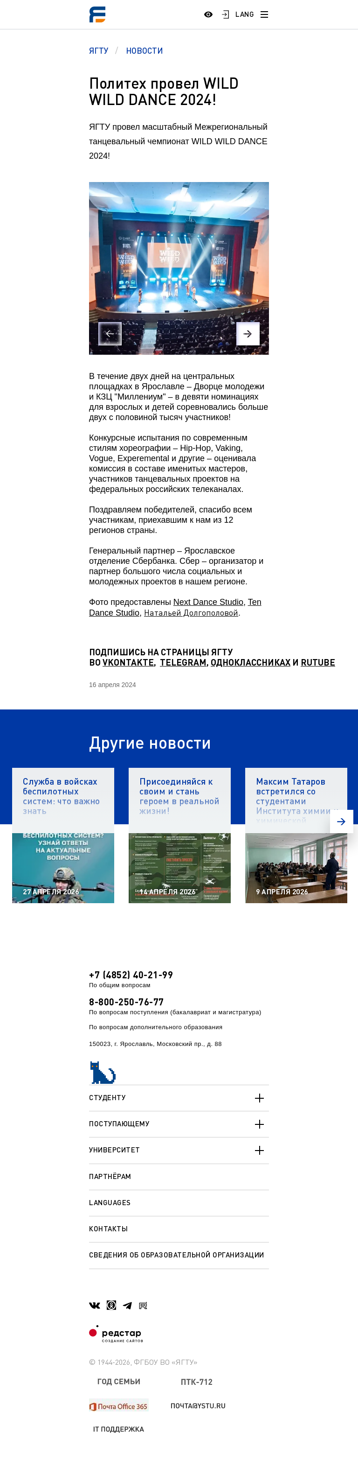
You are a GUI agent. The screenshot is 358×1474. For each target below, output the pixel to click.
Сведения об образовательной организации (176, 1254)
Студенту (179, 1098)
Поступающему (179, 1124)
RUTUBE (318, 662)
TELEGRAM (183, 662)
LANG (244, 14)
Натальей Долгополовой (191, 612)
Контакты (108, 1228)
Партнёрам (110, 1176)
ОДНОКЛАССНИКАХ (250, 662)
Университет (179, 1150)
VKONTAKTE (128, 662)
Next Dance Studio (208, 602)
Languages (110, 1202)
